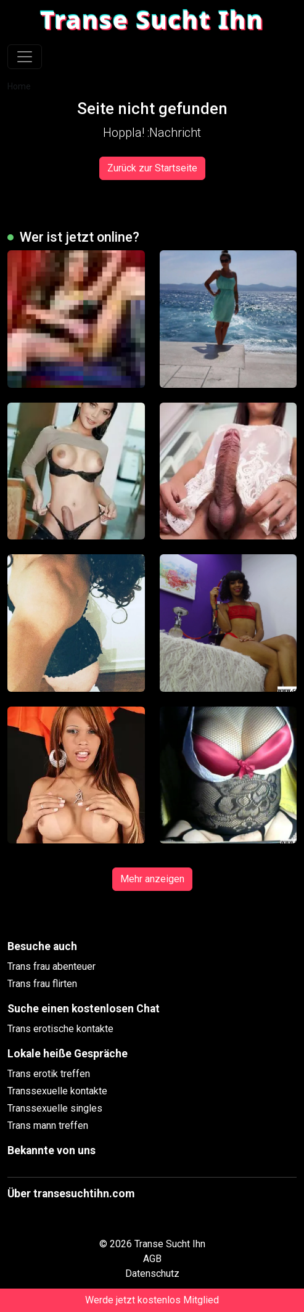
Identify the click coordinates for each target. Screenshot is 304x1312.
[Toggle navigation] (24, 56)
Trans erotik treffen (48, 1074)
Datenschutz (152, 1273)
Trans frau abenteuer (51, 966)
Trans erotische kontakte (60, 1029)
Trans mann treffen (47, 1125)
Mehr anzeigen (152, 879)
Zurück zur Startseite (152, 168)
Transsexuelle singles (54, 1108)
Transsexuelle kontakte (57, 1091)
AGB (152, 1259)
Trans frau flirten (42, 984)
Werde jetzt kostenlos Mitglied (152, 1300)
